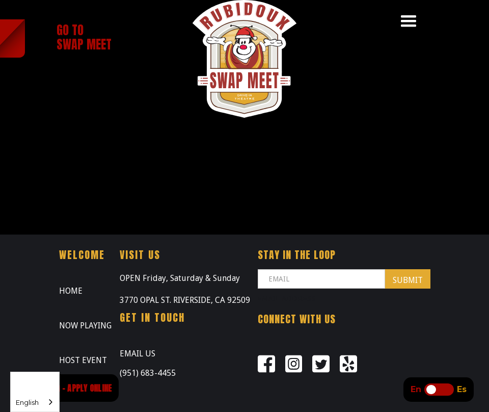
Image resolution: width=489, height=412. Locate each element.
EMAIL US (137, 353)
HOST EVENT (83, 360)
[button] (408, 21)
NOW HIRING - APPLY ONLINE (67, 388)
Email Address (287, 298)
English (27, 402)
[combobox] (35, 392)
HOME (71, 291)
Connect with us (297, 319)
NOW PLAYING (85, 325)
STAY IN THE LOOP (297, 255)
